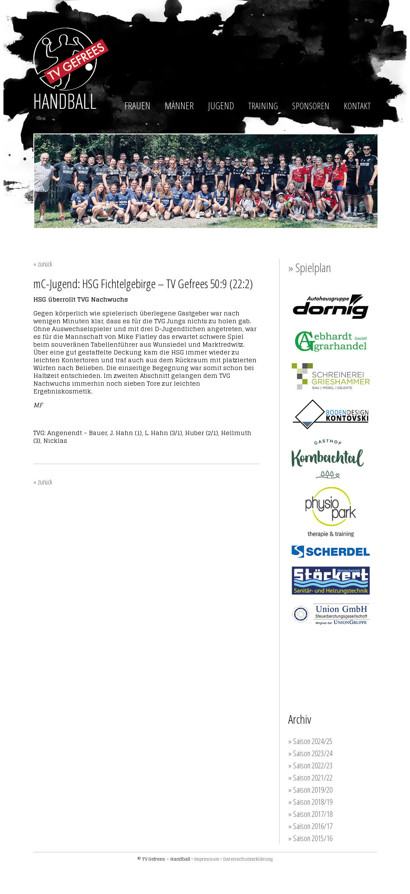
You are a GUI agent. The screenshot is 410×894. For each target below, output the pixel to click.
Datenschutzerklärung (248, 859)
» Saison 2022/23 (310, 765)
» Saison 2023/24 (310, 753)
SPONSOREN (310, 106)
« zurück (42, 264)
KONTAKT (357, 106)
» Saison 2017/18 (310, 814)
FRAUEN (137, 105)
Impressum (206, 859)
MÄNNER (179, 105)
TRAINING (263, 106)
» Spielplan (309, 267)
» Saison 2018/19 (310, 801)
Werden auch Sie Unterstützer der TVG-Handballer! (340, 657)
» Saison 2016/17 (310, 826)
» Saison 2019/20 (310, 789)
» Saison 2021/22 (310, 777)
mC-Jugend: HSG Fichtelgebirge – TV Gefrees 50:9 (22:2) (143, 283)
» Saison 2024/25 (310, 741)
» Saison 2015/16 (310, 838)
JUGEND (221, 105)
